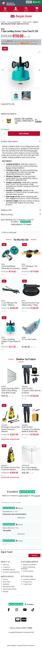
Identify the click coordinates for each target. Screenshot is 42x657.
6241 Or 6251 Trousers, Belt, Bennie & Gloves (31, 390)
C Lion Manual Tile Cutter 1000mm (9, 304)
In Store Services (27, 571)
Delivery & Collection (28, 565)
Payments (5, 584)
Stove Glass (5, 582)
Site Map (4, 591)
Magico (14, 645)
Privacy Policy (26, 582)
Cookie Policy (26, 584)
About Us (5, 565)
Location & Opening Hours (10, 572)
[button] (39, 52)
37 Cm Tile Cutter (29, 339)
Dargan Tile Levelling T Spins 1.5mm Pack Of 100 (22, 120)
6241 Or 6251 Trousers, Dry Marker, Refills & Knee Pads (31, 429)
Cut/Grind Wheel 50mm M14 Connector (10, 267)
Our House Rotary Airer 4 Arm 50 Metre (30, 468)
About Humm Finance (9, 589)
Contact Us (5, 567)
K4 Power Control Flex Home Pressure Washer (10, 429)
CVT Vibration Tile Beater (29, 267)
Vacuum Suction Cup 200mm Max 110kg (30, 304)
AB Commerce (30, 645)
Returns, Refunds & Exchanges (28, 568)
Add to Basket (24, 133)
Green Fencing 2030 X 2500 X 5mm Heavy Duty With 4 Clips (10, 390)
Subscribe (34, 555)
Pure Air (4, 579)
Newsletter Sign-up (8, 569)
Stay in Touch (6, 552)
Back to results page (9, 232)
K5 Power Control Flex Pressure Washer (10, 468)
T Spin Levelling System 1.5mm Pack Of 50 (10, 341)
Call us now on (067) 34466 (21, 628)
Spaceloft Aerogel (7, 587)
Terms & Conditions (28, 579)
